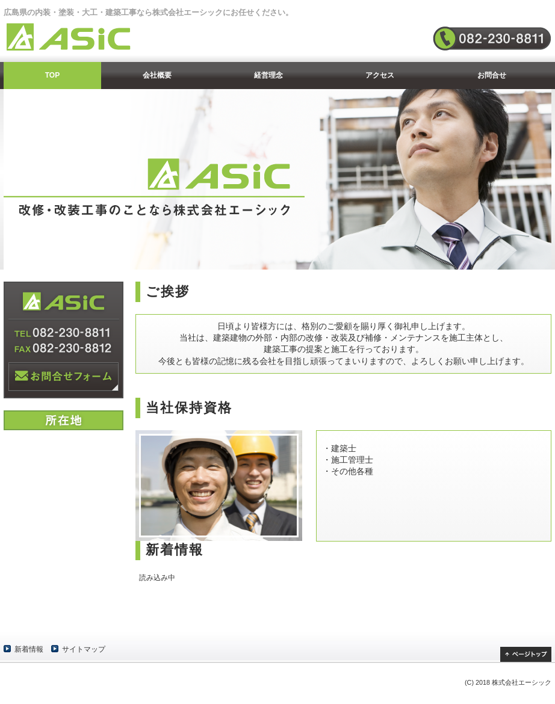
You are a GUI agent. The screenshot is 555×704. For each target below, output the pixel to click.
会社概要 (157, 75)
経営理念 (268, 75)
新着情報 (28, 649)
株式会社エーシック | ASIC (79, 37)
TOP (52, 75)
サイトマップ (83, 649)
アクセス (379, 75)
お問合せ (491, 75)
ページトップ (525, 654)
